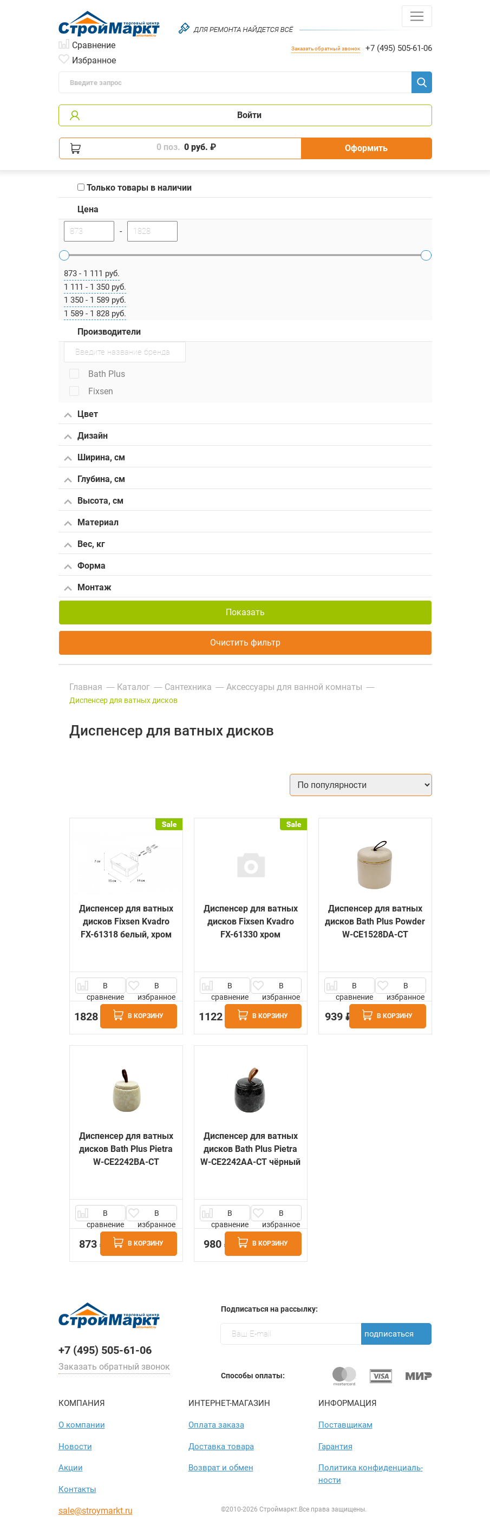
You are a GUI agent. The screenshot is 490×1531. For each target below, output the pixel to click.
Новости (75, 1446)
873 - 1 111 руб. (92, 273)
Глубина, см (94, 480)
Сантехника (188, 687)
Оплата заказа (216, 1425)
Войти (249, 115)
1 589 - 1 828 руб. (95, 313)
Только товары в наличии (134, 188)
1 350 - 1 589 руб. (95, 300)
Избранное (94, 59)
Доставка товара (221, 1446)
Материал (91, 523)
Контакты (77, 1489)
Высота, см (93, 501)
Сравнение (93, 44)
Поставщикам (345, 1425)
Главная (85, 687)
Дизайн (86, 436)
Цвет (81, 415)
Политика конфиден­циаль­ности (370, 1474)
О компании (81, 1425)
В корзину (138, 1014)
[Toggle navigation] (417, 16)
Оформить (366, 148)
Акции (70, 1468)
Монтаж (88, 588)
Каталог (133, 687)
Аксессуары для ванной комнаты (294, 687)
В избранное (156, 987)
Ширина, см (94, 458)
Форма (85, 566)
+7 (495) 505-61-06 (398, 48)
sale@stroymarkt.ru (95, 1511)
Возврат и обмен (220, 1468)
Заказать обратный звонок (325, 48)
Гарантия (335, 1446)
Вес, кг (84, 545)
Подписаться (389, 1334)
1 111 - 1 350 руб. (95, 287)
